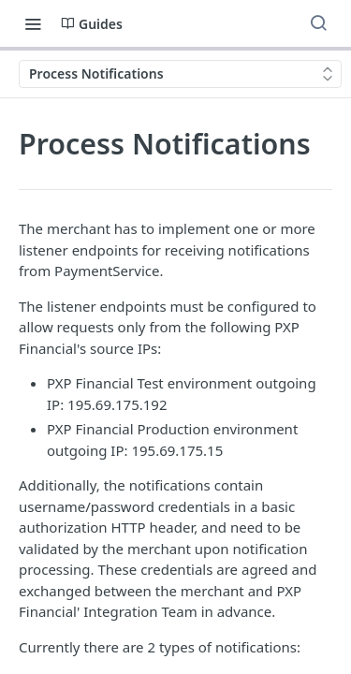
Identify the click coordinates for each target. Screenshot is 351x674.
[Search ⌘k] (318, 23)
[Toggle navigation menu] (33, 23)
